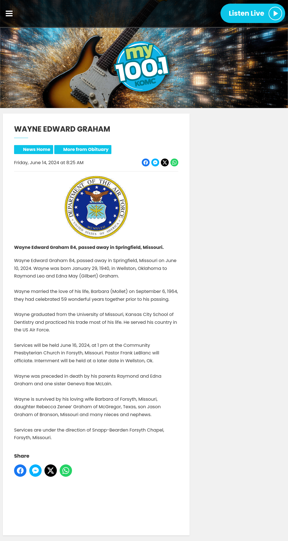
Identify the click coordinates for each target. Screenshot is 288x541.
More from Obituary (86, 149)
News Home (36, 149)
